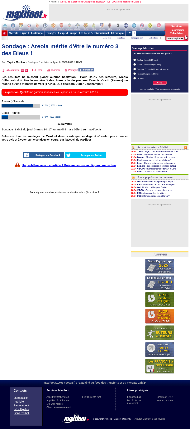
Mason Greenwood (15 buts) (149, 64)
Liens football (22, 413)
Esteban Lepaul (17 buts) (147, 60)
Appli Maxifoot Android (57, 397)
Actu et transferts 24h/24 (152, 147)
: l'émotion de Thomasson (149, 171)
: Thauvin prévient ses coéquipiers (153, 163)
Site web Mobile (54, 404)
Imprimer (53, 70)
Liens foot (107, 38)
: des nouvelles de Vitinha (148, 193)
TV (128, 33)
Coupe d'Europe (67, 33)
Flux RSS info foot (91, 397)
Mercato (13, 33)
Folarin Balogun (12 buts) (148, 74)
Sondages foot (137, 38)
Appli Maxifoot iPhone (57, 400)
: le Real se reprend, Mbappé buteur (153, 166)
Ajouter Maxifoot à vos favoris (150, 419)
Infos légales (21, 409)
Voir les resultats (147, 89)
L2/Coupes (37, 33)
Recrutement (21, 405)
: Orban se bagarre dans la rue (152, 190)
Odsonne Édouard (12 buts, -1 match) (153, 69)
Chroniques (117, 33)
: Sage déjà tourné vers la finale (151, 154)
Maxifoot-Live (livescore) (134, 401)
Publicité (19, 401)
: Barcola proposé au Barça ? (150, 196)
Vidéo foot (153, 38)
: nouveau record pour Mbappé (151, 160)
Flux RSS (121, 38)
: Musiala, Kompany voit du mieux (153, 157)
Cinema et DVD (165, 397)
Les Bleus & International (94, 33)
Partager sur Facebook (42, 155)
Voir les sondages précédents (167, 89)
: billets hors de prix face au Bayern (153, 184)
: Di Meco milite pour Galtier (149, 187)
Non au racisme (165, 400)
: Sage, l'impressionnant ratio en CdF (154, 151)
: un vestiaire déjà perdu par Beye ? (152, 181)
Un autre (140, 78)
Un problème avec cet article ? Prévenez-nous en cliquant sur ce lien (69, 165)
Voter (159, 82)
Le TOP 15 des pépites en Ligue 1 (124, 2)
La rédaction (21, 397)
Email (37, 70)
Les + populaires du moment (155, 177)
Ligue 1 (24, 33)
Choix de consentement (58, 407)
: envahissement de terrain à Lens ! (154, 169)
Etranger (51, 33)
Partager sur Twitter (84, 155)
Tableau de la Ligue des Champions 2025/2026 (82, 2)
